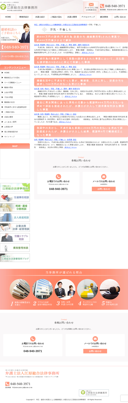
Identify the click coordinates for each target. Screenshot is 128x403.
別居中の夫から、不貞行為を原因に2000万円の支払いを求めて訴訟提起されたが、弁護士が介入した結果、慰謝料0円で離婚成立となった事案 (80, 131)
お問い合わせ (120, 17)
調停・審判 (77, 45)
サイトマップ (9, 137)
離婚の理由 (8, 87)
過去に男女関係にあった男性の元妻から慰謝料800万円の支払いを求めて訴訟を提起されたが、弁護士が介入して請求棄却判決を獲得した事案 (80, 106)
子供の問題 (8, 97)
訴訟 (74, 67)
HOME (8, 17)
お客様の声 (8, 127)
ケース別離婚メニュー (12, 82)
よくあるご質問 (10, 122)
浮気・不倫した (62, 45)
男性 (70, 45)
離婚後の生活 (9, 102)
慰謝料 (42, 45)
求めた (47, 89)
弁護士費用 (72, 17)
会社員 (36, 45)
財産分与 (85, 45)
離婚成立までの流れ (12, 78)
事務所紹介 (24, 17)
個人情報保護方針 (11, 132)
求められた (50, 45)
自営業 (69, 140)
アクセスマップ (88, 17)
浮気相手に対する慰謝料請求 (15, 107)
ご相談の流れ (56, 17)
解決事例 (104, 17)
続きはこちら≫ (88, 52)
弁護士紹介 (40, 17)
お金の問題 (8, 92)
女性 (42, 89)
